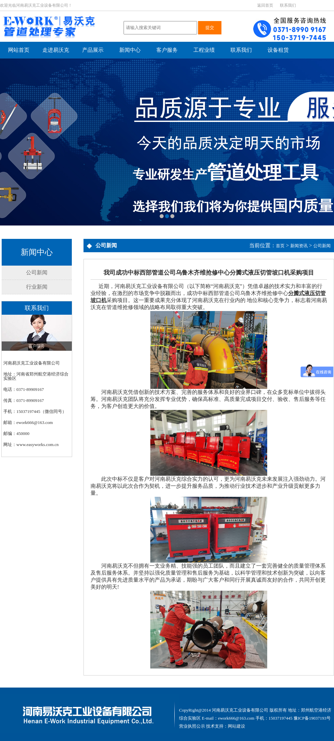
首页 (280, 245)
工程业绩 (204, 50)
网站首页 (18, 50)
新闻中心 (130, 50)
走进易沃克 (55, 50)
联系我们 (288, 5)
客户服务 (167, 50)
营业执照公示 (192, 726)
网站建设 (236, 726)
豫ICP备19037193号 (312, 718)
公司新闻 (36, 272)
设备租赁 (278, 50)
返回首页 (265, 5)
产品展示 (93, 50)
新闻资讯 (299, 245)
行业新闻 (36, 287)
